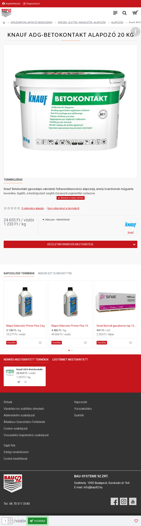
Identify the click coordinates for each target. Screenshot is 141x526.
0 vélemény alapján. (32, 208)
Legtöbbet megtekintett (70, 359)
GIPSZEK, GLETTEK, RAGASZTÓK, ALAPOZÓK (82, 22)
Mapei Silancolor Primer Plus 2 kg (25, 325)
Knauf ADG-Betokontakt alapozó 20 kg (30, 369)
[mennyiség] (7, 521)
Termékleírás (13, 179)
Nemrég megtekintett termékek (26, 359)
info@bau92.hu (93, 487)
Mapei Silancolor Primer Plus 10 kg (71, 325)
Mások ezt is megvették (55, 273)
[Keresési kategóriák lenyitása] (124, 12)
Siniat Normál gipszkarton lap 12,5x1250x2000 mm (116, 325)
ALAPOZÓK (117, 22)
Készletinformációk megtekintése (70, 244)
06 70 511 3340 (19, 503)
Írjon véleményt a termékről (63, 208)
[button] (69, 350)
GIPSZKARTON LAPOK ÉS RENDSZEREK (31, 22)
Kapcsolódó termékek (19, 273)
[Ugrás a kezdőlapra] (4, 22)
